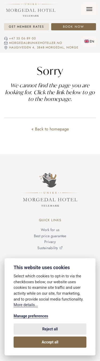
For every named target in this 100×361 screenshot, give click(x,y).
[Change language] (89, 41)
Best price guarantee (50, 236)
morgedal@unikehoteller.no (35, 43)
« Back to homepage (50, 129)
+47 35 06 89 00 (22, 38)
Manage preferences (31, 316)
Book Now (73, 26)
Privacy (50, 242)
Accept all (50, 342)
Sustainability (47, 248)
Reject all (50, 329)
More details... (26, 305)
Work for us (50, 230)
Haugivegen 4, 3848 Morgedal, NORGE (43, 48)
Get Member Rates (26, 26)
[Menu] (89, 9)
